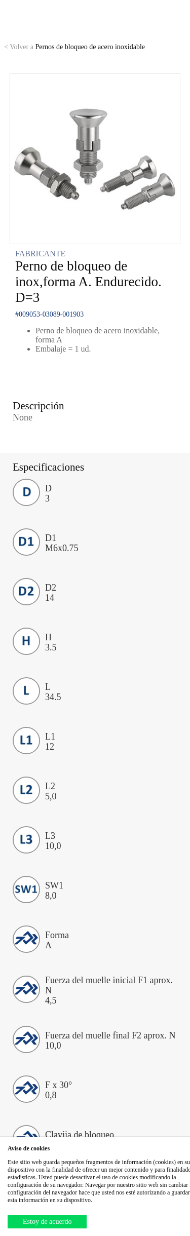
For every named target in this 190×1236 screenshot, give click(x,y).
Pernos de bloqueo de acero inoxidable (74, 47)
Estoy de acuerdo (47, 1221)
